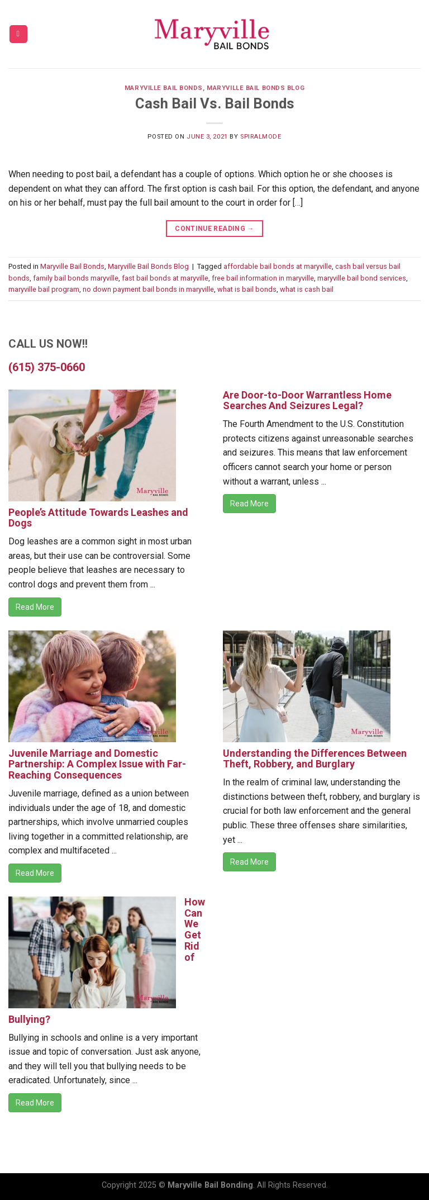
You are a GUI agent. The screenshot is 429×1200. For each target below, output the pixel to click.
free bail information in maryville (263, 278)
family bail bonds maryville (75, 278)
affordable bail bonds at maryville (277, 266)
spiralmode (261, 136)
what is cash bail (306, 289)
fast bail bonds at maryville (165, 278)
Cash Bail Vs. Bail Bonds (214, 103)
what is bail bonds (247, 289)
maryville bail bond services (361, 278)
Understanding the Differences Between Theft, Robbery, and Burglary (315, 758)
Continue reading (214, 229)
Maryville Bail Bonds (164, 88)
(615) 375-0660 (46, 367)
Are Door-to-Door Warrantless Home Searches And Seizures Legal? (307, 400)
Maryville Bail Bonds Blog (255, 88)
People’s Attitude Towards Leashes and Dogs (98, 517)
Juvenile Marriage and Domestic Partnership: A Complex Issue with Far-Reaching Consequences (97, 764)
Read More (35, 607)
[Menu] (18, 34)
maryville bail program (43, 289)
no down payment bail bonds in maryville (148, 289)
